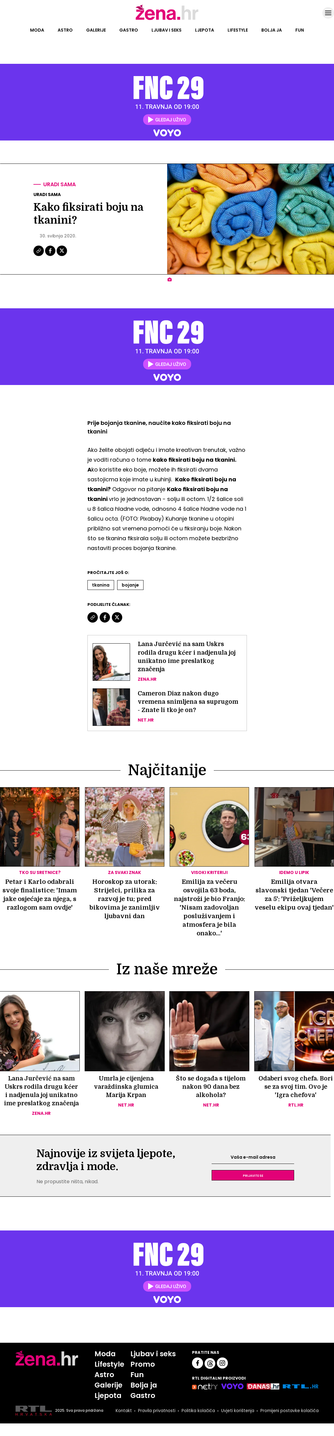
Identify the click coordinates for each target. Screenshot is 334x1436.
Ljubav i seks (167, 30)
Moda (37, 30)
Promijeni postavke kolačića (289, 1423)
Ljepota (204, 30)
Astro (65, 30)
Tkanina (100, 585)
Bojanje (130, 585)
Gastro (128, 30)
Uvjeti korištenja (236, 1423)
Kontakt (121, 1423)
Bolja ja (271, 30)
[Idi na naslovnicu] (167, 19)
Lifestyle (238, 30)
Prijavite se (253, 1187)
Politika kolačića (196, 1423)
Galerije (96, 30)
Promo (142, 1376)
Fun (299, 30)
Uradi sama (60, 184)
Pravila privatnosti (155, 1423)
